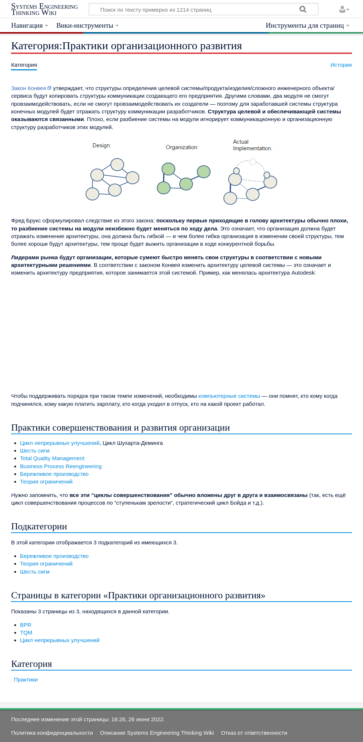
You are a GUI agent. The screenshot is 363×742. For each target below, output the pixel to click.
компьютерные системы (229, 396)
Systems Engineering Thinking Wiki (44, 9)
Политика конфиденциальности (52, 733)
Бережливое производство (54, 474)
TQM (26, 632)
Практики (26, 679)
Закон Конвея (28, 88)
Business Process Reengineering (61, 466)
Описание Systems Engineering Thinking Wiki (157, 733)
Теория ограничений (46, 481)
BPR (25, 625)
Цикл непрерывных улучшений (60, 443)
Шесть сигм (35, 450)
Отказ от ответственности (254, 733)
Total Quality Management (52, 458)
